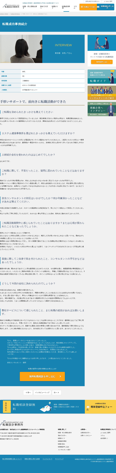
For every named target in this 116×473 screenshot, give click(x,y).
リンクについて (47, 459)
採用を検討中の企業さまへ (93, 1)
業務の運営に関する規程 (32, 459)
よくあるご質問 (108, 1)
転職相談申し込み (63, 446)
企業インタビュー (86, 435)
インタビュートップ (42, 392)
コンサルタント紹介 (64, 449)
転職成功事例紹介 (15, 14)
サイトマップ (59, 459)
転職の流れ (61, 444)
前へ (29, 392)
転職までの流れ (89, 7)
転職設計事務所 (4, 14)
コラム (75, 7)
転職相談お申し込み (107, 7)
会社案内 (103, 438)
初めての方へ (44, 7)
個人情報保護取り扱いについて (12, 459)
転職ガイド (55, 7)
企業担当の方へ (85, 432)
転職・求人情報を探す (30, 7)
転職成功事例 (66, 7)
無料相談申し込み (101, 62)
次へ (55, 392)
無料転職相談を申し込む (42, 376)
